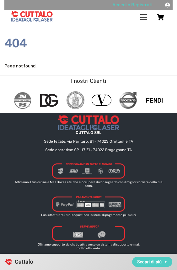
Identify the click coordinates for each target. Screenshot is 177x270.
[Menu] (143, 17)
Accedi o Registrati (132, 4)
